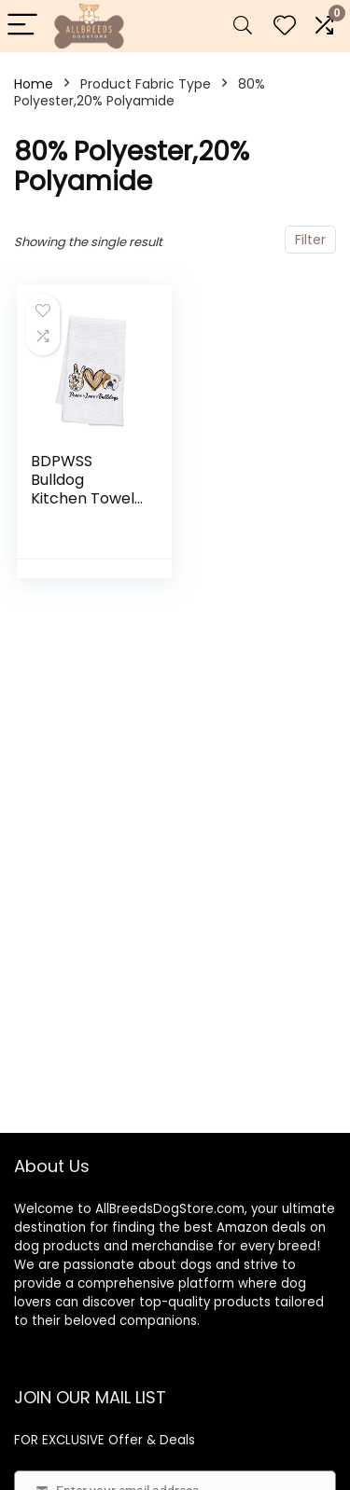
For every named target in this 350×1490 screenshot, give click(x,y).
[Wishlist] (284, 25)
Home (33, 84)
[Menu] (22, 25)
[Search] (242, 25)
